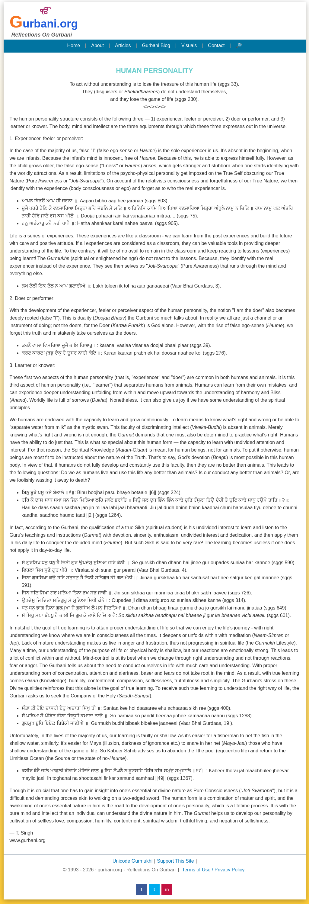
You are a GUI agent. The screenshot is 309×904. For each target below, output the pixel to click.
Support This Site (175, 861)
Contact (216, 45)
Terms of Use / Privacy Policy (213, 869)
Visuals (189, 45)
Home (73, 45)
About (97, 45)
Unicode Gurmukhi (133, 861)
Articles (123, 45)
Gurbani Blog (156, 45)
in (167, 889)
